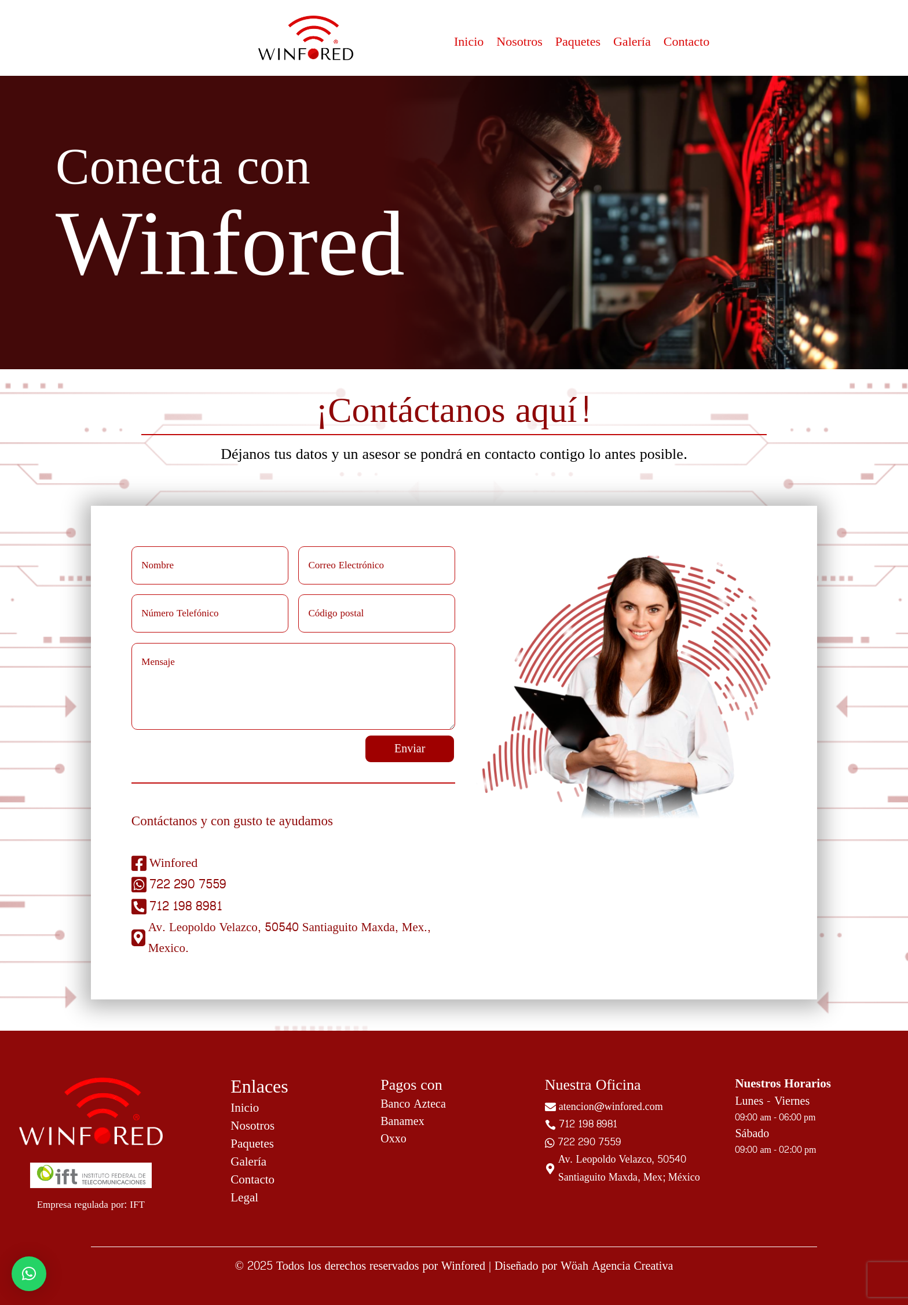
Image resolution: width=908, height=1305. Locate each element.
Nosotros (519, 44)
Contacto (686, 44)
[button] (29, 1273)
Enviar (409, 748)
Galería (632, 44)
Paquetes (578, 44)
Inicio (469, 44)
